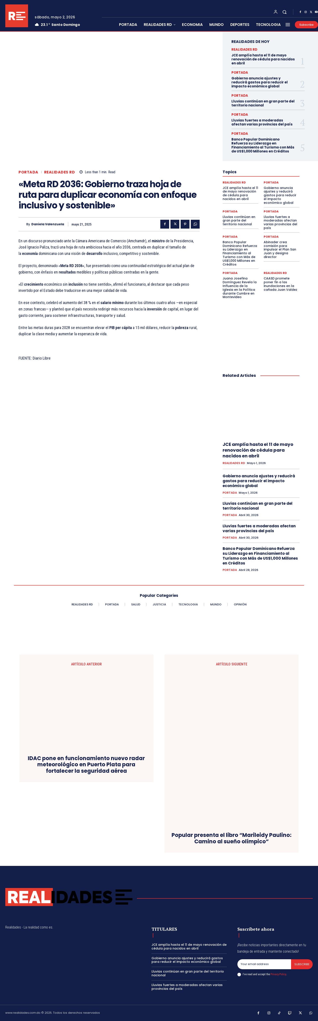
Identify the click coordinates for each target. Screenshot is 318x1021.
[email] (264, 964)
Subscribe (301, 964)
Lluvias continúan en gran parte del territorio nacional (263, 103)
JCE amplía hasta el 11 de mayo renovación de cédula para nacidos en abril (263, 59)
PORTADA (28, 172)
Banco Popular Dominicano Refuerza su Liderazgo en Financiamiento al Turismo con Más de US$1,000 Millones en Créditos (262, 145)
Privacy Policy (278, 974)
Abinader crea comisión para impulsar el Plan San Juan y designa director (280, 249)
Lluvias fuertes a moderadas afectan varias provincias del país (262, 122)
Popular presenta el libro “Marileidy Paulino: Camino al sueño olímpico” (232, 838)
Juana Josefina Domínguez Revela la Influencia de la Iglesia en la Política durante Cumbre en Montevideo (240, 287)
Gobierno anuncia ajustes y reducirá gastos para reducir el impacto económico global (259, 82)
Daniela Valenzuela (47, 224)
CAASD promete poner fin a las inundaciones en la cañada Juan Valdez (280, 284)
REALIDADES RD (59, 172)
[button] (284, 12)
